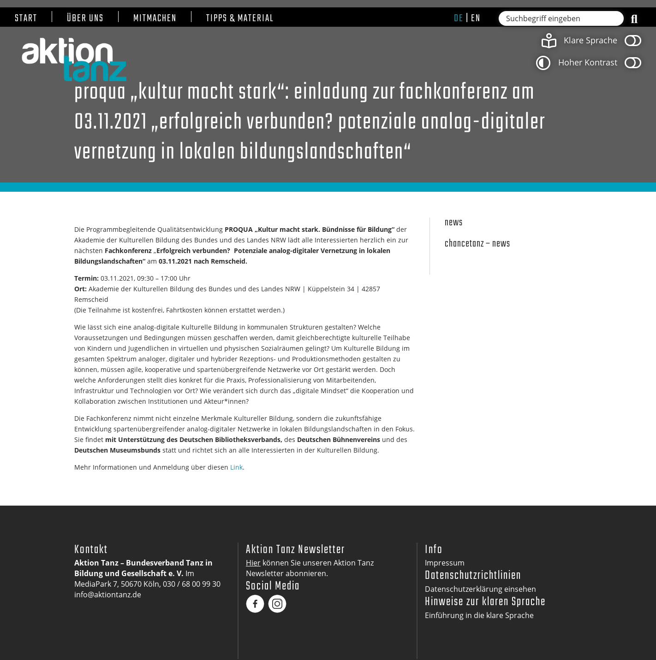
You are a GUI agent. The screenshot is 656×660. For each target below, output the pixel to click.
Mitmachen (155, 18)
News (454, 223)
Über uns (85, 18)
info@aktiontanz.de (107, 594)
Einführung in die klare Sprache (479, 615)
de (459, 18)
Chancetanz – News (477, 244)
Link (236, 467)
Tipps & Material (240, 18)
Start (26, 18)
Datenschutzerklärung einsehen (480, 589)
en (476, 18)
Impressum (445, 563)
